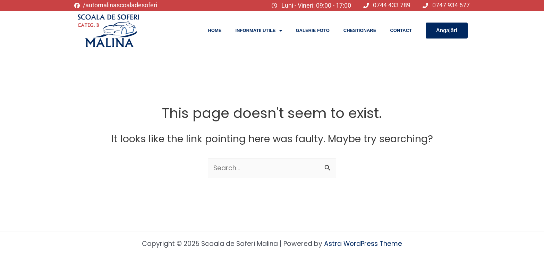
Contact (401, 30)
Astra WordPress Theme (363, 243)
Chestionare (359, 30)
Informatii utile (258, 30)
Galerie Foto (313, 30)
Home (214, 30)
